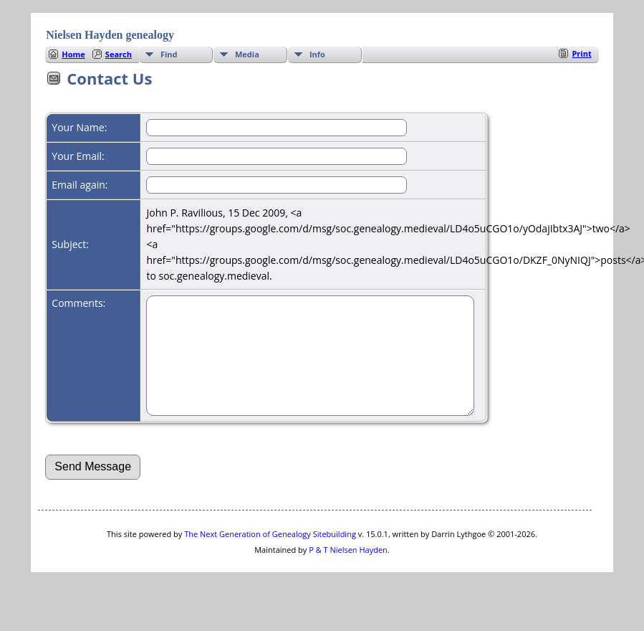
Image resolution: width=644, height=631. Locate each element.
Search (118, 54)
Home (73, 54)
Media (247, 54)
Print (581, 53)
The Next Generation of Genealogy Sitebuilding (270, 555)
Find (169, 54)
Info (317, 54)
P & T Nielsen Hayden (348, 571)
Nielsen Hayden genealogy (110, 35)
